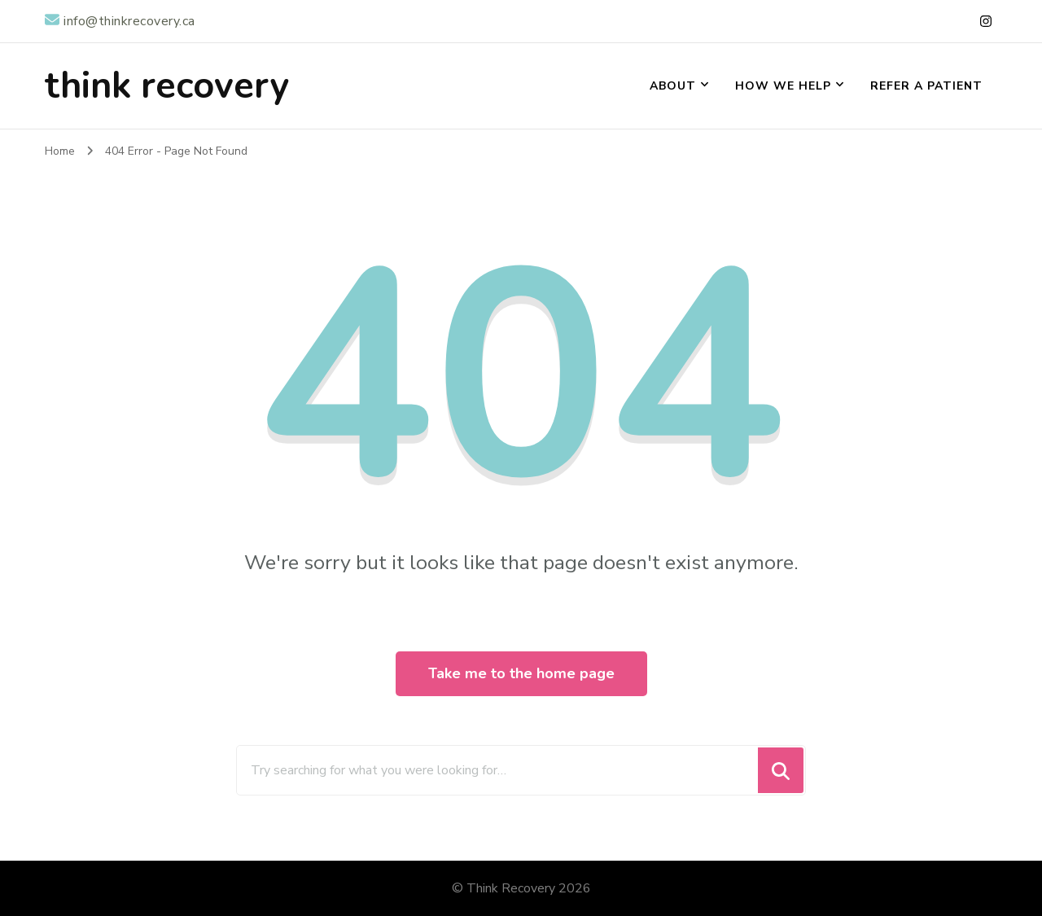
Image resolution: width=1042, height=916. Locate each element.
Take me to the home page (521, 673)
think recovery (167, 86)
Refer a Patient (926, 86)
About (673, 86)
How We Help (783, 86)
